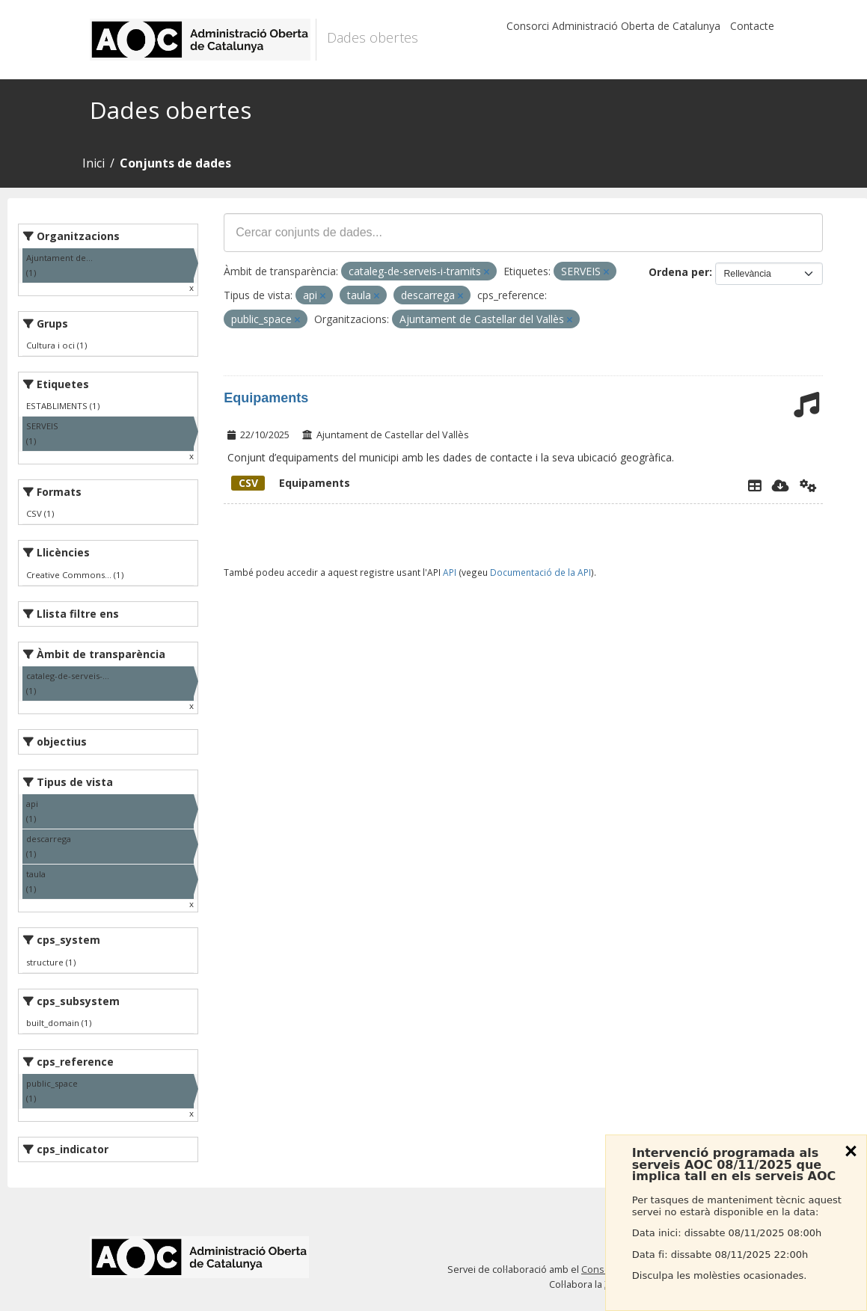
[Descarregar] (780, 485)
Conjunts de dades (175, 163)
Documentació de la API (540, 572)
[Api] (808, 485)
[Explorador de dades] (755, 485)
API (449, 572)
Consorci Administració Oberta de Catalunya (613, 26)
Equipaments (266, 397)
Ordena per (679, 272)
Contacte (752, 26)
